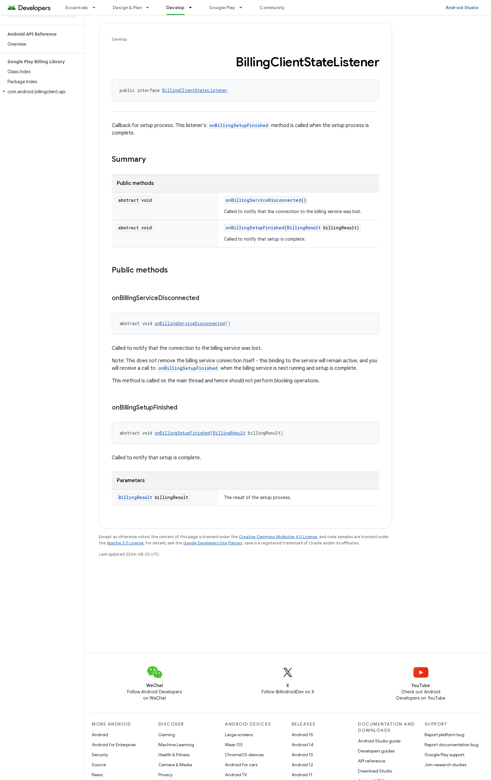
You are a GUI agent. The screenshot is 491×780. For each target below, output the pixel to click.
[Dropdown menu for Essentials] (96, 7)
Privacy (165, 774)
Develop (119, 39)
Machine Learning (176, 744)
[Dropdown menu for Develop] (193, 7)
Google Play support (444, 754)
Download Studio (375, 771)
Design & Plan (127, 7)
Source (99, 764)
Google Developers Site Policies (212, 543)
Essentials (76, 7)
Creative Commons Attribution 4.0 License (278, 536)
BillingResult (304, 228)
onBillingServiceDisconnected (263, 200)
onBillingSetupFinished (238, 125)
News (97, 774)
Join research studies (445, 764)
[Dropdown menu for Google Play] (243, 7)
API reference (371, 761)
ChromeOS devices (244, 754)
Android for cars (241, 764)
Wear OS (234, 744)
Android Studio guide (379, 741)
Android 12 (302, 764)
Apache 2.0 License (125, 543)
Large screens (239, 734)
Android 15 (302, 734)
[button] (41, 92)
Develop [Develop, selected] (175, 7)
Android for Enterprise (114, 744)
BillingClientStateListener (195, 90)
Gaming (166, 734)
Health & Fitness (173, 754)
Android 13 (302, 754)
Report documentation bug (451, 744)
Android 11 (302, 774)
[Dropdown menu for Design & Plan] (150, 7)
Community (272, 7)
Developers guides (376, 751)
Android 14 (302, 744)
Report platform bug (444, 734)
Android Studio (462, 7)
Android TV (236, 774)
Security (100, 754)
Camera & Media (175, 764)
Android (100, 734)
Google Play (222, 7)
